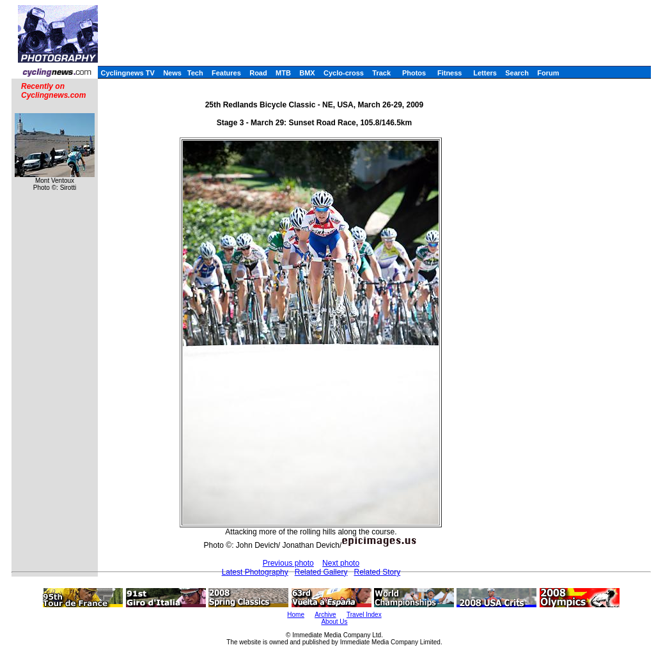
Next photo (340, 563)
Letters (485, 73)
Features (226, 73)
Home (295, 614)
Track (381, 73)
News (172, 73)
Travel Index (364, 614)
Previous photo (288, 563)
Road (258, 73)
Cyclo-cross (344, 73)
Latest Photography (255, 572)
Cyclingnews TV (127, 73)
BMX (307, 73)
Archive (325, 614)
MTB (283, 73)
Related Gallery (321, 572)
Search (517, 73)
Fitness (449, 73)
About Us (334, 621)
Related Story (377, 572)
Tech (195, 73)
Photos (414, 73)
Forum (548, 73)
